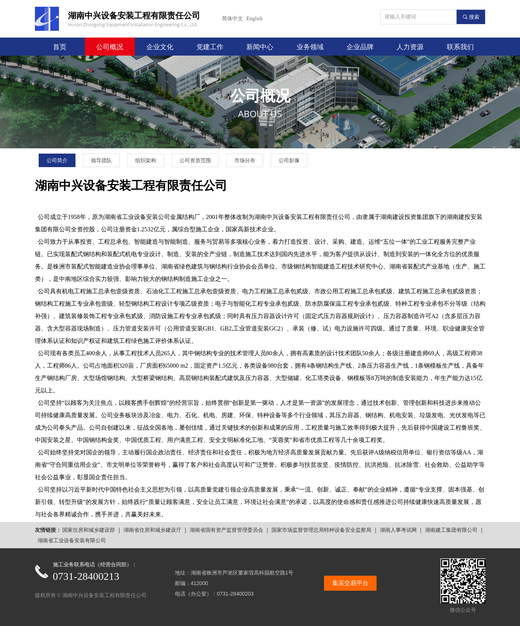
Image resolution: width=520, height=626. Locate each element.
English (255, 18)
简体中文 (232, 18)
